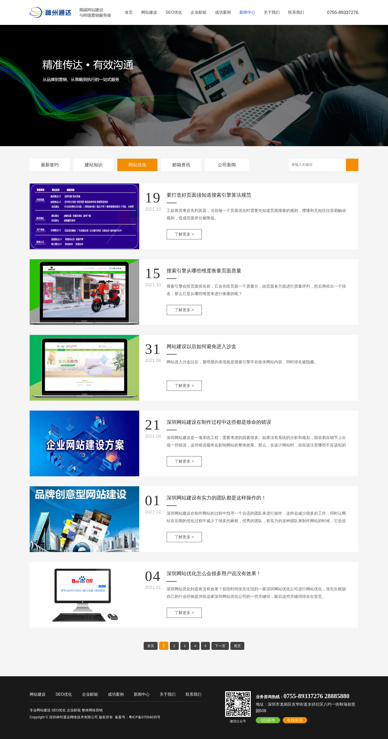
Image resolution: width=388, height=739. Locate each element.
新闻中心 (247, 12)
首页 (129, 12)
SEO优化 (174, 12)
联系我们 (296, 12)
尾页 (237, 646)
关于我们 (272, 12)
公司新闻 (227, 164)
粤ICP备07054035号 (145, 717)
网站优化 (137, 164)
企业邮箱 (198, 12)
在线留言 (295, 720)
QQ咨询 (268, 720)
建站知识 (94, 164)
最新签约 (50, 164)
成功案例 (223, 12)
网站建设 (149, 12)
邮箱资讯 (181, 164)
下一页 (220, 646)
